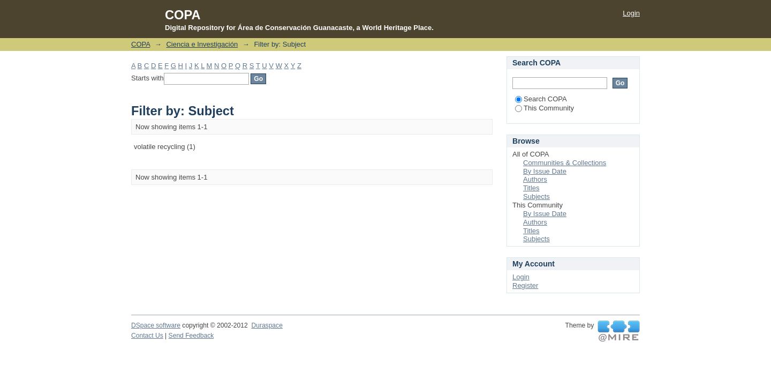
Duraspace (266, 325)
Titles (531, 188)
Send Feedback (191, 335)
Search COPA (541, 99)
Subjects (536, 196)
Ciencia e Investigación (202, 44)
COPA (140, 44)
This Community (544, 108)
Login (631, 13)
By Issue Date (544, 171)
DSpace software (155, 325)
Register (525, 285)
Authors (535, 179)
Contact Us (147, 335)
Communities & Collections (564, 163)
